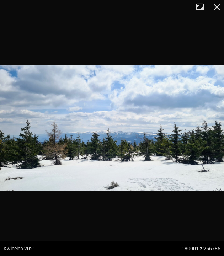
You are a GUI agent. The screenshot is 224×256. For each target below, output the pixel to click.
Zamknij (217, 7)
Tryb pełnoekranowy (203, 7)
